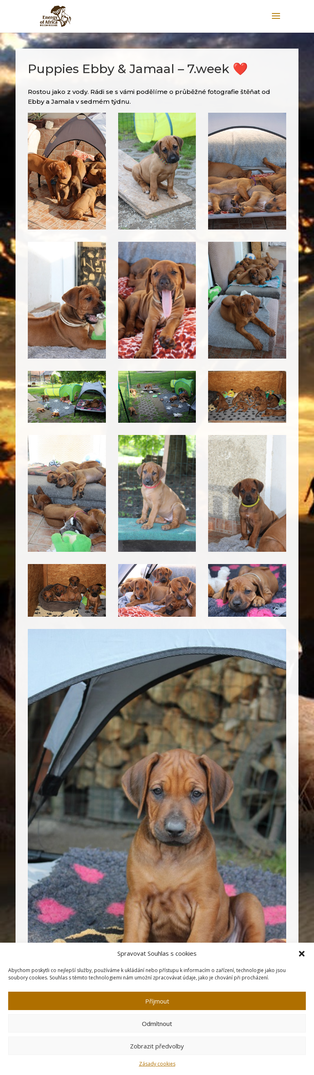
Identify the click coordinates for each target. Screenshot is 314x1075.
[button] (302, 954)
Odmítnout (157, 1023)
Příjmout (157, 1001)
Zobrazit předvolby (157, 1046)
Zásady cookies (157, 1063)
